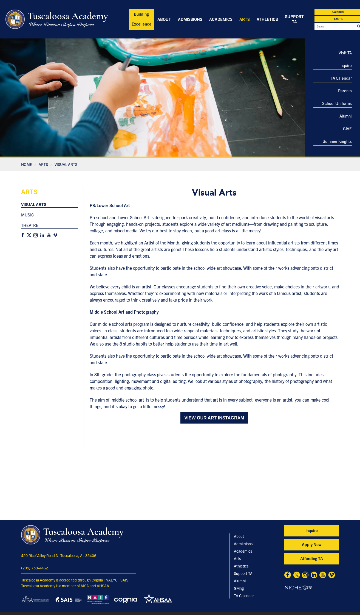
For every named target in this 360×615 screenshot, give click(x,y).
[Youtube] (49, 235)
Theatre (29, 225)
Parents (345, 90)
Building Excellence (141, 18)
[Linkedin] (42, 235)
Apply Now (311, 544)
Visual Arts (33, 204)
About (164, 19)
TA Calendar (341, 77)
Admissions (190, 19)
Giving (239, 588)
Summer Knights (337, 141)
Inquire (345, 65)
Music (27, 214)
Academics (221, 19)
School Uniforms (337, 103)
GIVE (347, 128)
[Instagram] (35, 235)
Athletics (267, 19)
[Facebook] (22, 235)
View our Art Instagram (214, 418)
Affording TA (311, 558)
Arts (244, 19)
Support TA (294, 19)
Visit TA (345, 52)
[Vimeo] (55, 235)
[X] (29, 235)
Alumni (345, 115)
